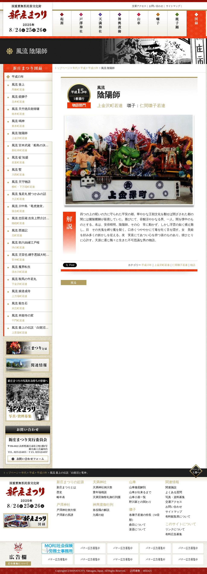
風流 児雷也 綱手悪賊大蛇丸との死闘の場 (31, 257)
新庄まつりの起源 (70, 482)
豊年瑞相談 (100, 492)
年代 (75, 68)
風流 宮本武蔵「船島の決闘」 (31, 148)
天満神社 (99, 482)
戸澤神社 (63, 504)
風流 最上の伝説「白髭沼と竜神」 (31, 330)
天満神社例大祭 (102, 487)
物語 (192, 265)
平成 (83, 68)
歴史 (59, 492)
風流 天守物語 (31, 184)
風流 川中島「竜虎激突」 (31, 208)
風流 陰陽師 (31, 135)
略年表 (61, 497)
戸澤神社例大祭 (66, 510)
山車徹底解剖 (137, 487)
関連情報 (172, 482)
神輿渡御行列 (103, 504)
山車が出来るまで (140, 492)
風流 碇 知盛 (31, 160)
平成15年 (93, 68)
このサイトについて (180, 524)
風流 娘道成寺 (31, 293)
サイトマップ (173, 6)
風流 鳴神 (31, 123)
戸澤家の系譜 (65, 514)
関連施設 (170, 487)
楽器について (137, 529)
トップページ (62, 68)
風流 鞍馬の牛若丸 (31, 281)
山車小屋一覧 (137, 497)
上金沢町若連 (110, 105)
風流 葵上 (31, 87)
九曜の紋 (98, 514)
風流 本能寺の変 (31, 318)
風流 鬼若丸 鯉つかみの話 (31, 196)
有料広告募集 (173, 534)
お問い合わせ (156, 6)
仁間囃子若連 (152, 105)
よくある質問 (173, 492)
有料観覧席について (177, 516)
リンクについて (175, 529)
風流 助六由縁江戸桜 (31, 245)
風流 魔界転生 (31, 269)
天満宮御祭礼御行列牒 (107, 497)
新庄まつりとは (66, 487)
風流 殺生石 (31, 306)
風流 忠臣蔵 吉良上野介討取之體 (31, 221)
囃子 (132, 509)
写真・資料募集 (175, 497)
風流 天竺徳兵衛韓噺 (31, 111)
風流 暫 (31, 172)
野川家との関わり (140, 501)
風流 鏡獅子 (31, 99)
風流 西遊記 (31, 233)
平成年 (79, 92)
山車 (132, 482)
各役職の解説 (101, 510)
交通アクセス (139, 6)
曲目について (137, 524)
